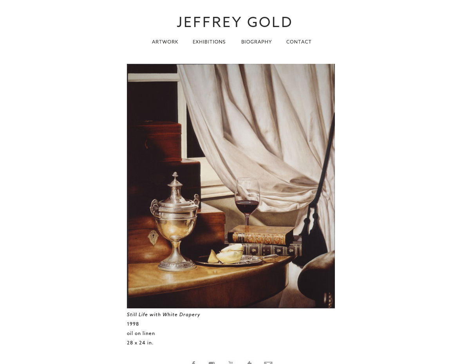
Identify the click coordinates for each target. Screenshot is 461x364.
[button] (165, 39)
